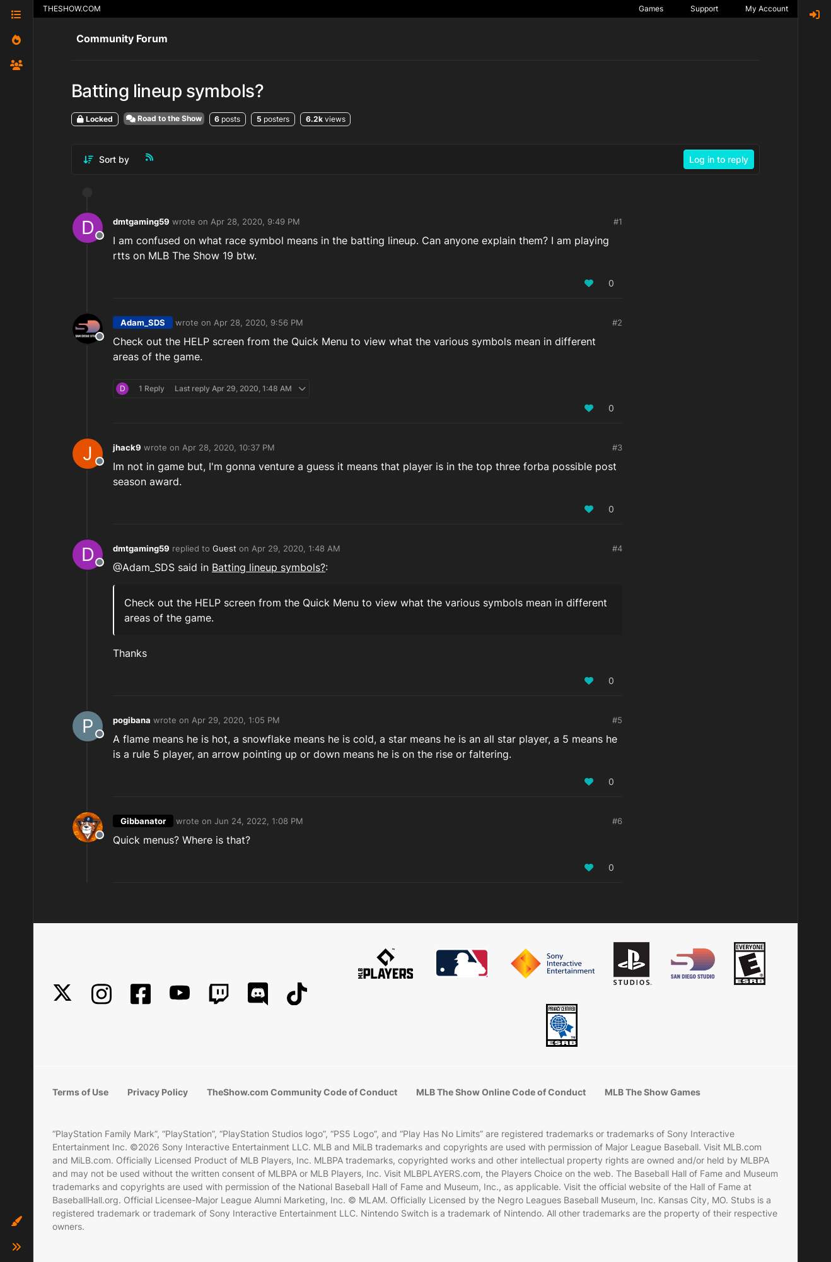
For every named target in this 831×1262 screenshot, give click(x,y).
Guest (224, 548)
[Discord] (258, 994)
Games (651, 8)
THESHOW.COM (72, 8)
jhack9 (127, 447)
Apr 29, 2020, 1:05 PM (236, 720)
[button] (16, 1222)
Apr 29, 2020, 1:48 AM (296, 548)
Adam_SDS (142, 322)
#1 (617, 221)
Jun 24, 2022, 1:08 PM (258, 821)
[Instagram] (101, 994)
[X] (62, 994)
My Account (766, 8)
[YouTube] (180, 994)
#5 (617, 720)
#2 (617, 322)
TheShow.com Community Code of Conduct (302, 1092)
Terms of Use (80, 1092)
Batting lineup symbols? (268, 567)
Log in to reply (718, 159)
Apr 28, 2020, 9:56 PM (258, 322)
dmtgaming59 (141, 221)
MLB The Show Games (652, 1092)
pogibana (132, 720)
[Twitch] (219, 994)
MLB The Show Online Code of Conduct (501, 1092)
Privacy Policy (157, 1092)
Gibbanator (143, 821)
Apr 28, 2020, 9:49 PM (255, 221)
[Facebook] (141, 994)
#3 (617, 447)
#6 (617, 821)
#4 (617, 548)
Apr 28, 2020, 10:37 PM (228, 447)
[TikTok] (297, 994)
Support (704, 8)
